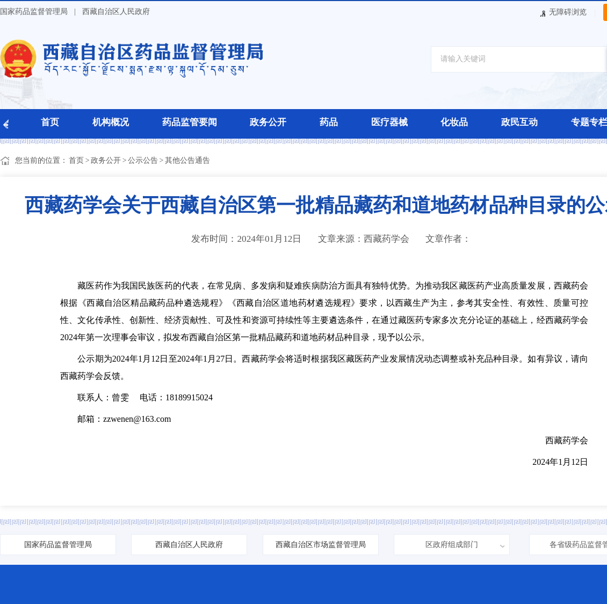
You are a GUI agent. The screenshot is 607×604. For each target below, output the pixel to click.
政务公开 (268, 122)
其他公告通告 (187, 160)
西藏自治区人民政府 (116, 12)
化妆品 (454, 122)
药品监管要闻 (189, 122)
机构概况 (110, 122)
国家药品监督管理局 (34, 12)
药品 (329, 122)
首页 (50, 122)
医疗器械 (389, 122)
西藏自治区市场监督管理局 (321, 545)
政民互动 (519, 122)
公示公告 (143, 160)
